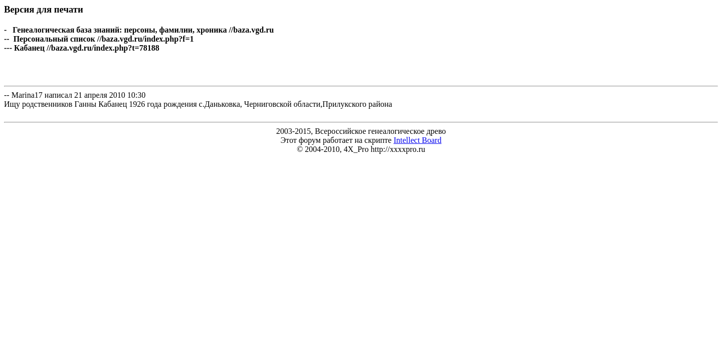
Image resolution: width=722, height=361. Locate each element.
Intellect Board (418, 140)
